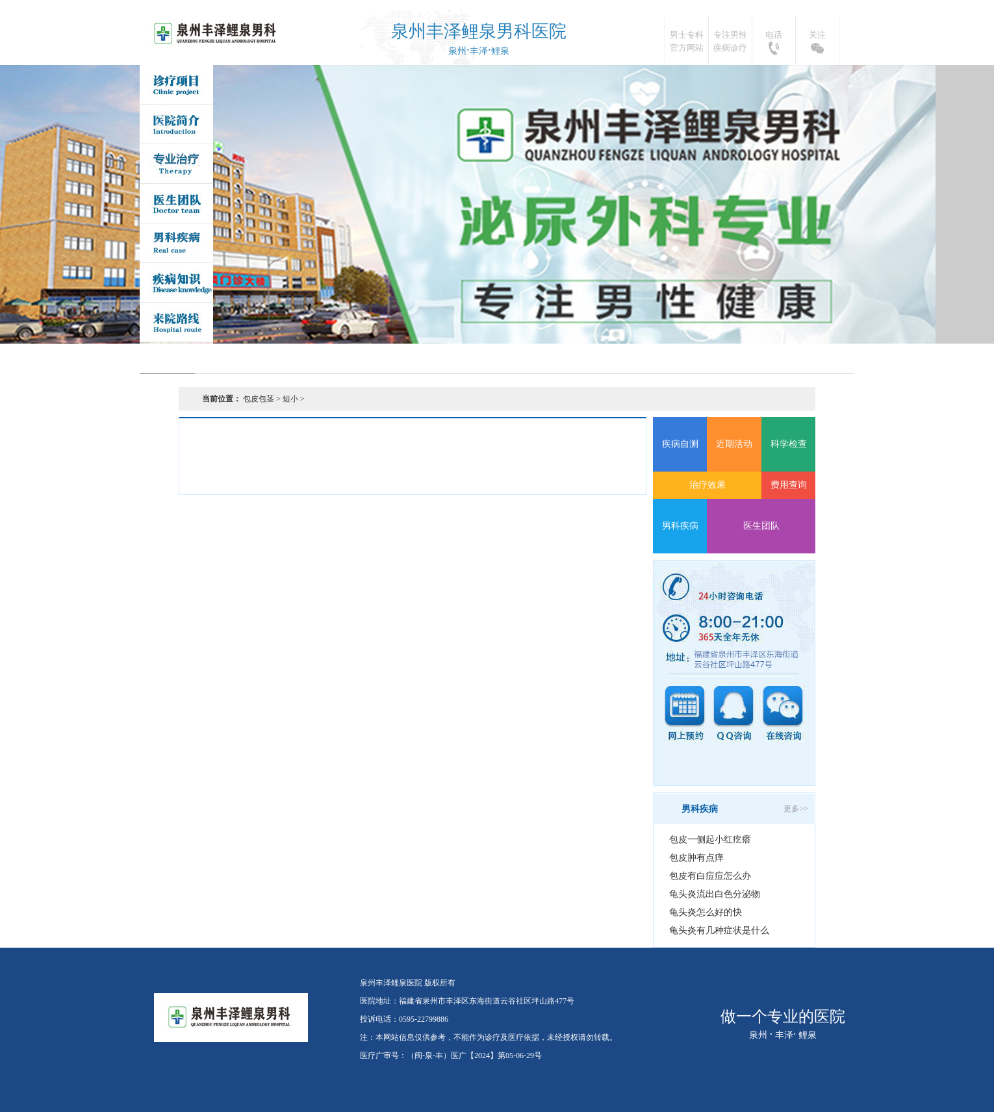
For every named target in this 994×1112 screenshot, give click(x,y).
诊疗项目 (176, 84)
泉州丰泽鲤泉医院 (217, 34)
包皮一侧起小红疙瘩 (710, 839)
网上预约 (684, 713)
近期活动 (734, 444)
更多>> (796, 808)
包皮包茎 (258, 398)
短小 (290, 398)
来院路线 (176, 322)
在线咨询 (782, 713)
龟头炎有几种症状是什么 (719, 930)
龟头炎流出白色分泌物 (714, 894)
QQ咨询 (733, 713)
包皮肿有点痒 (696, 858)
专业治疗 (176, 163)
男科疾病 (176, 242)
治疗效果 (707, 485)
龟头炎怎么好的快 (705, 912)
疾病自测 (680, 444)
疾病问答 (176, 282)
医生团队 (176, 203)
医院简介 (176, 124)
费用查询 (789, 485)
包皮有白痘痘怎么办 (710, 876)
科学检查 (789, 444)
